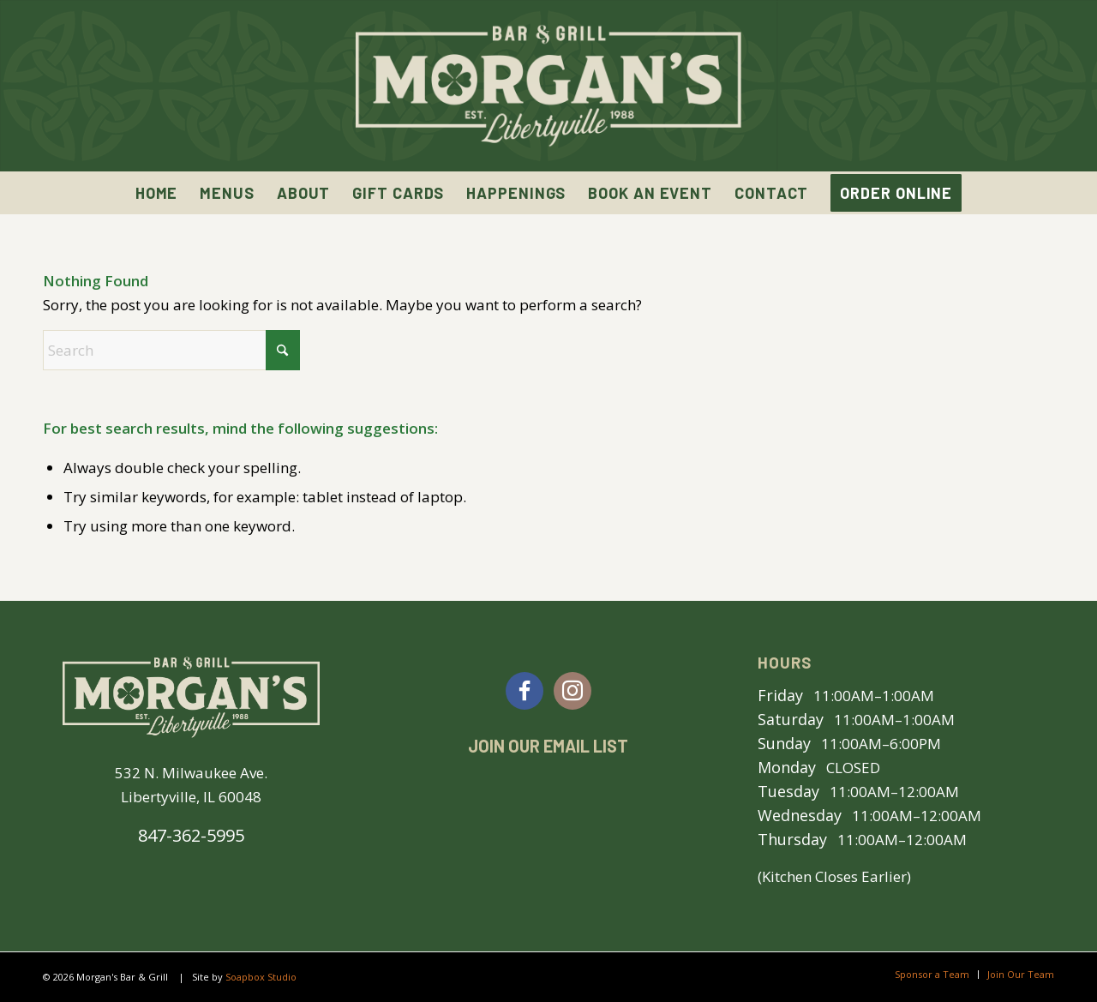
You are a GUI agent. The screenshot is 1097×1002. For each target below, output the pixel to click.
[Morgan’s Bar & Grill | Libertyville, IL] (548, 85)
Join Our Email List (548, 745)
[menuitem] (156, 192)
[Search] (171, 350)
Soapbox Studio (261, 976)
